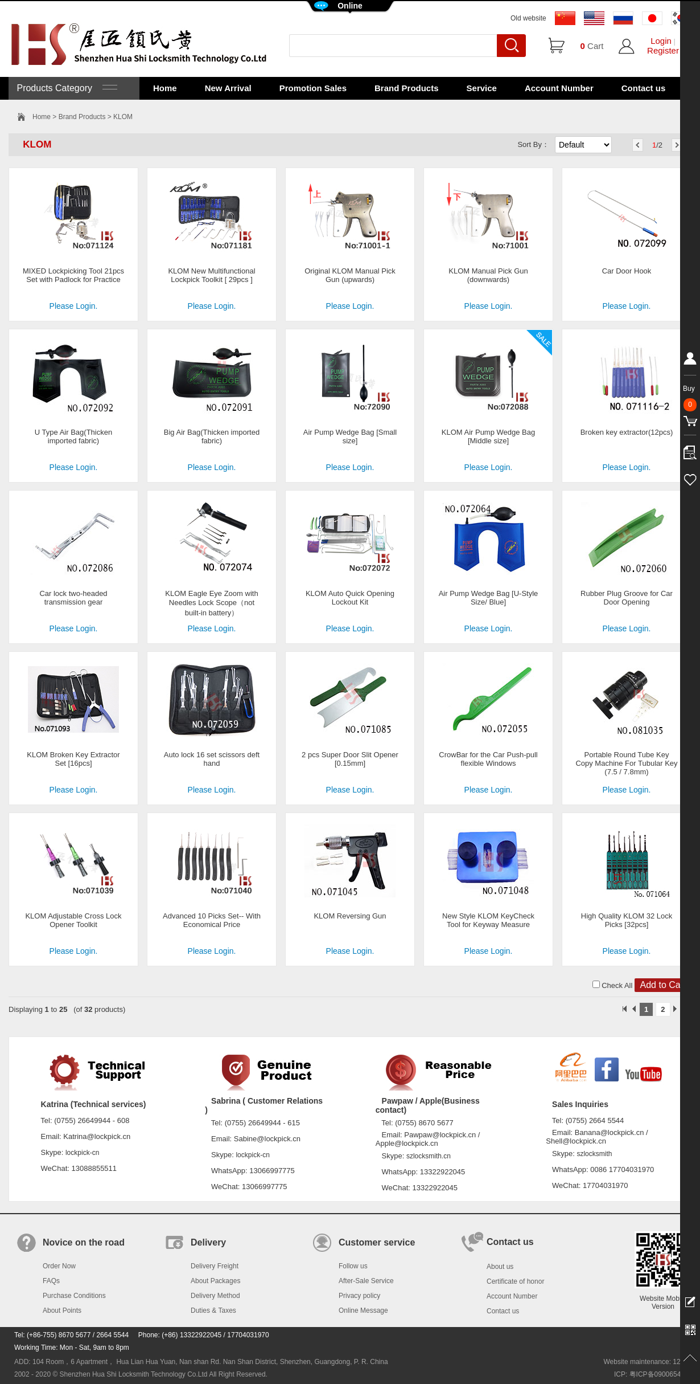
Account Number (559, 88)
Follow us (353, 1266)
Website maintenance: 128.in (647, 1362)
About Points (62, 1310)
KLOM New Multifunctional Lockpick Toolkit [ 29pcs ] (211, 275)
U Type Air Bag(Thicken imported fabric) (73, 436)
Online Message (363, 1310)
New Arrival (228, 88)
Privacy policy (359, 1296)
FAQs (51, 1281)
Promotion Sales (313, 88)
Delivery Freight (214, 1266)
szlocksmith (594, 1154)
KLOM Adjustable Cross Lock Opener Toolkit (73, 920)
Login (661, 41)
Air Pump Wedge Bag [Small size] (350, 436)
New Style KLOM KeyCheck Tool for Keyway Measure (488, 920)
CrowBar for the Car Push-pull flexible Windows (488, 758)
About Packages (215, 1281)
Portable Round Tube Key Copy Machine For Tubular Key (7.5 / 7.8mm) (626, 763)
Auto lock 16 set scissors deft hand (212, 758)
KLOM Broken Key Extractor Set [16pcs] (73, 758)
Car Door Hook (627, 271)
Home (165, 88)
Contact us (643, 88)
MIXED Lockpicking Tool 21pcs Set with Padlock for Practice (73, 275)
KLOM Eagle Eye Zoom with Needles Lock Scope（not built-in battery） (211, 603)
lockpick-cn (82, 1153)
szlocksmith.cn (428, 1156)
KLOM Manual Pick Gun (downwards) (488, 275)
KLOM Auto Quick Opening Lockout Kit (350, 597)
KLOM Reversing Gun (350, 916)
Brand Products (406, 88)
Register (663, 50)
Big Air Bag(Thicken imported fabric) (212, 436)
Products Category (65, 88)
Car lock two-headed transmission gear (73, 597)
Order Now (59, 1266)
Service (482, 88)
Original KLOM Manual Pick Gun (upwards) (350, 275)
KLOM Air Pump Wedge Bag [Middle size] (489, 436)
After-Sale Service (366, 1281)
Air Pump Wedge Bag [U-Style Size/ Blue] (488, 597)
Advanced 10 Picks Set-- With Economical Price (212, 920)
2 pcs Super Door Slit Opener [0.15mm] (350, 758)
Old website (528, 18)
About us (500, 1267)
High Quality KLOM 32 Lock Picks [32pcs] (626, 920)
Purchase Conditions (74, 1296)
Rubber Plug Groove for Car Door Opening (626, 597)
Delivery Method (215, 1296)
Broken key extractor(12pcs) (626, 432)
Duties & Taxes (213, 1310)
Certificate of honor (515, 1281)
